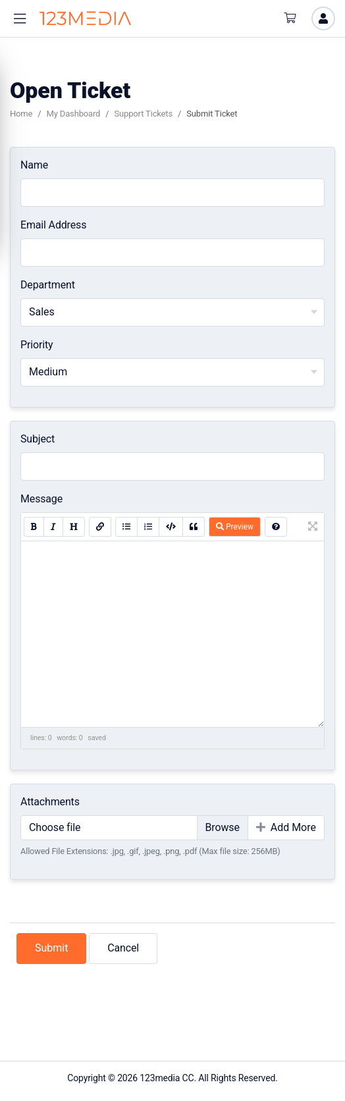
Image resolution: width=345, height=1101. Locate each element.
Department (47, 285)
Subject (37, 439)
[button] (20, 19)
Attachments (50, 801)
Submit (51, 948)
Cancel (123, 948)
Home (21, 114)
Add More (286, 827)
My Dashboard (74, 114)
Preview (234, 526)
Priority (36, 344)
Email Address (53, 225)
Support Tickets (143, 114)
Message (41, 499)
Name (34, 165)
